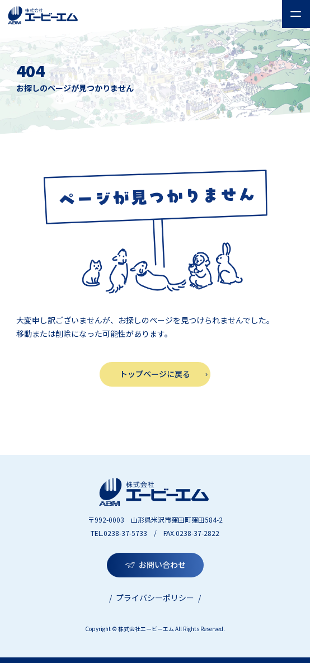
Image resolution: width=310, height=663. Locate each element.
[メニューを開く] (296, 14)
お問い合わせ (162, 564)
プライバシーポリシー (155, 597)
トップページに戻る (155, 373)
